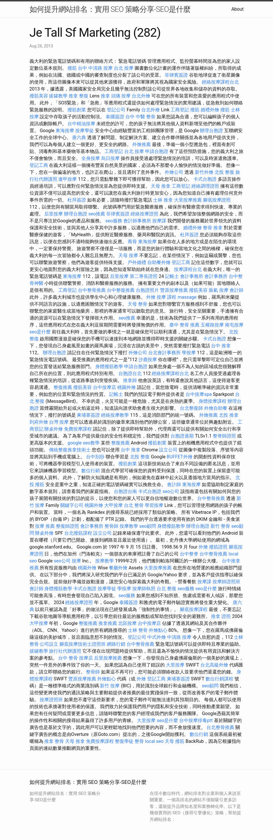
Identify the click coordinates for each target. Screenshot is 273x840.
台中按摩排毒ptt (195, 720)
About (237, 9)
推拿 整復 (78, 96)
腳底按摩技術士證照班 (82, 644)
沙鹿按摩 (147, 359)
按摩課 (159, 221)
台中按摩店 (104, 387)
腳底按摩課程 (194, 609)
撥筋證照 (218, 547)
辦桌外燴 (53, 429)
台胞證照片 (147, 290)
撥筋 (72, 68)
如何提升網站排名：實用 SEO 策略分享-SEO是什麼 (110, 9)
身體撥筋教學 (109, 366)
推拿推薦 (107, 623)
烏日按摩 (110, 158)
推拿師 (130, 380)
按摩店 (86, 658)
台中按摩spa (199, 394)
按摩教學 (129, 526)
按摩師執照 (143, 588)
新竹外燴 (204, 172)
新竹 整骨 (220, 526)
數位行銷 (90, 470)
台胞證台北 (130, 373)
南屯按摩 (234, 325)
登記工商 (39, 165)
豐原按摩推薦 (174, 290)
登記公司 (116, 109)
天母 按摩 (128, 255)
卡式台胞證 (205, 179)
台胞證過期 (182, 436)
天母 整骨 (137, 304)
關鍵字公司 (71, 505)
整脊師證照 (224, 436)
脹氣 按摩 (218, 290)
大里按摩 (175, 665)
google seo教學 (83, 443)
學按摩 (189, 352)
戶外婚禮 (137, 262)
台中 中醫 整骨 (140, 116)
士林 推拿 (163, 200)
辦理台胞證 (211, 130)
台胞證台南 (125, 491)
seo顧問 (147, 526)
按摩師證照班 (226, 581)
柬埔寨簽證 (88, 415)
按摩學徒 (84, 130)
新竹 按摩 (110, 685)
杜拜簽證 (76, 200)
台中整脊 (189, 554)
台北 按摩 (123, 68)
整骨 (139, 741)
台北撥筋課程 (78, 533)
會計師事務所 (137, 221)
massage (186, 297)
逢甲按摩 (67, 179)
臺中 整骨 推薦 (184, 325)
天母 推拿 (161, 186)
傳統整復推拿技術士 (70, 450)
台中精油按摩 (81, 123)
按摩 (76, 561)
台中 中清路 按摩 (95, 68)
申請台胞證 (156, 151)
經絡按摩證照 (144, 214)
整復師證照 (67, 526)
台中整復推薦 (121, 290)
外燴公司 (174, 172)
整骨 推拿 (213, 227)
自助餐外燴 (159, 262)
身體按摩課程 (212, 401)
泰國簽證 (115, 116)
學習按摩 (154, 505)
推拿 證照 (221, 616)
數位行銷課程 (219, 679)
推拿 (105, 96)
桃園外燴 (126, 387)
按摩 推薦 (45, 526)
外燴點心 (158, 630)
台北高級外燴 (214, 665)
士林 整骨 (138, 630)
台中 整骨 (68, 658)
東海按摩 (65, 130)
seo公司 (170, 491)
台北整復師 (191, 408)
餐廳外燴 (118, 568)
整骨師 (111, 526)
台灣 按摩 (59, 422)
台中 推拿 (221, 345)
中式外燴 (156, 637)
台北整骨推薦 (220, 727)
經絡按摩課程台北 (220, 82)
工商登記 (180, 109)
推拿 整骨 (54, 741)
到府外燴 (39, 422)
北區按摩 (127, 623)
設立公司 (168, 450)
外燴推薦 (141, 144)
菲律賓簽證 (176, 75)
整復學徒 (124, 741)
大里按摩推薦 (188, 200)
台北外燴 (141, 96)
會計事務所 (191, 276)
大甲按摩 (113, 505)
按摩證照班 (51, 699)
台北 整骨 (134, 505)
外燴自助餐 (215, 408)
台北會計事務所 (164, 352)
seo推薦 (96, 214)
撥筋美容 (39, 96)
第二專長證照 (143, 276)
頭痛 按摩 (121, 96)
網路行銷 (116, 644)
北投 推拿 (229, 415)
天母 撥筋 (174, 741)
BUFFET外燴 (180, 456)
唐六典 (79, 137)
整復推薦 (63, 387)
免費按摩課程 (78, 429)
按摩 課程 (166, 297)
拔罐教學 (58, 96)
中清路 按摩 (179, 637)
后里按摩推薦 (108, 658)
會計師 (236, 290)
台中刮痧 (95, 456)
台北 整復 (166, 588)
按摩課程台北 (188, 269)
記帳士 (172, 276)
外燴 (150, 297)
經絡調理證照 (205, 186)
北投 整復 (224, 172)
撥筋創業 (76, 109)
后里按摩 (53, 214)
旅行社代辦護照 (65, 651)
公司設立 (49, 644)
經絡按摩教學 (115, 415)
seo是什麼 (40, 332)
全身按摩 (90, 158)
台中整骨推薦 (92, 290)
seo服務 (113, 221)
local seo (154, 741)
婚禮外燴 (210, 109)
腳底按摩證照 (217, 200)
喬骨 (132, 241)
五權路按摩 (212, 325)
